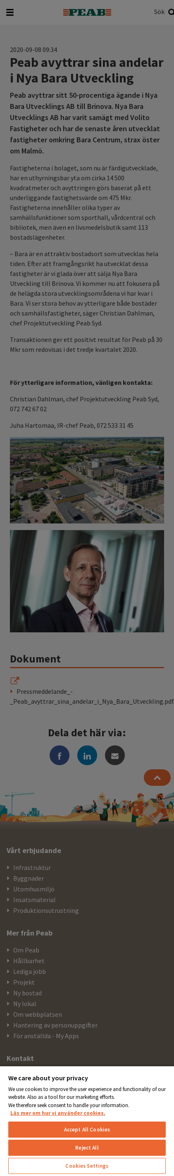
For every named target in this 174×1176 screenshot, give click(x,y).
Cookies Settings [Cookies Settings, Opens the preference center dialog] (86, 1165)
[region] (87, 1120)
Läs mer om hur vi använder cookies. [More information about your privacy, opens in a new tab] (57, 1113)
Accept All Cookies (87, 1129)
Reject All (86, 1147)
